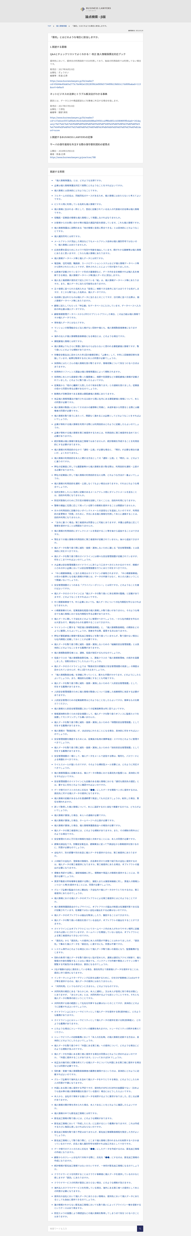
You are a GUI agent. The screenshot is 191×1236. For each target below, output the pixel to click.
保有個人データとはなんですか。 (70, 322)
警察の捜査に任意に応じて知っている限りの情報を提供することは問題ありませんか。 (95, 505)
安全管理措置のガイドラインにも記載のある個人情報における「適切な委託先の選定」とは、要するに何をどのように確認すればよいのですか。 (96, 783)
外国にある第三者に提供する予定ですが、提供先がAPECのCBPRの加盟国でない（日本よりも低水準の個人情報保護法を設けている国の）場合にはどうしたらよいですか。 (96, 1089)
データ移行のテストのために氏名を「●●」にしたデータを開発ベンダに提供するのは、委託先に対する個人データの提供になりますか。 (96, 791)
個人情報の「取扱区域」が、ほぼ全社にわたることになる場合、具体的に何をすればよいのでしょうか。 (96, 732)
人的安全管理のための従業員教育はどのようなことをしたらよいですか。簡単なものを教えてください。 (96, 701)
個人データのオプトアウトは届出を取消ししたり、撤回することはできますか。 (92, 915)
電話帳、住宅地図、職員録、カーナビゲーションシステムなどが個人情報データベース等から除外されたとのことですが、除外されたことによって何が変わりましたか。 (96, 265)
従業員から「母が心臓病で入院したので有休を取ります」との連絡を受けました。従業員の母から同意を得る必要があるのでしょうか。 (96, 387)
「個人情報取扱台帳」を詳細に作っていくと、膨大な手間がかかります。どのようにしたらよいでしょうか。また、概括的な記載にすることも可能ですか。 (97, 676)
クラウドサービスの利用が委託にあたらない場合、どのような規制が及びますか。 (93, 1182)
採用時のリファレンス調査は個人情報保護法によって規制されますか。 (88, 371)
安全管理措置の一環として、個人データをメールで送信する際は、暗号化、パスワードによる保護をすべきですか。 (96, 757)
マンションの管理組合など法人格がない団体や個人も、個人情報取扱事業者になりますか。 (95, 329)
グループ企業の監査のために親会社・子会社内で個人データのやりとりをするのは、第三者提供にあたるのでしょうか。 (96, 891)
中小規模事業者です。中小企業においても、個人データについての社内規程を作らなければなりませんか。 (97, 603)
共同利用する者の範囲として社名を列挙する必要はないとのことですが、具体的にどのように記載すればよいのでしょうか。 (96, 1005)
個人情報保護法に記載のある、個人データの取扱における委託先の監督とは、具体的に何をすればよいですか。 (96, 774)
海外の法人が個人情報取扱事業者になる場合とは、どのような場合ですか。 (90, 336)
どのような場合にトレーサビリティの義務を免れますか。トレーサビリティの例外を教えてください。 (97, 1030)
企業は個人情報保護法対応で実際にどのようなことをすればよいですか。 (89, 185)
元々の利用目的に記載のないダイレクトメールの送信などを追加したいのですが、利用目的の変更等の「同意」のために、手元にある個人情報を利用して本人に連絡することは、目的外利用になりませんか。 (96, 514)
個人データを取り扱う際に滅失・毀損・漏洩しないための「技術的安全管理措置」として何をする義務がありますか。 (96, 749)
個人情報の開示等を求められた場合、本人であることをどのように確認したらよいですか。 (95, 1106)
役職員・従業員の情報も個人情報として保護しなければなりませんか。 (88, 217)
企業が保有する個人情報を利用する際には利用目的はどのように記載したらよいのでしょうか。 (96, 426)
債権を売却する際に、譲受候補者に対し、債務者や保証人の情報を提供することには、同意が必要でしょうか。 (96, 874)
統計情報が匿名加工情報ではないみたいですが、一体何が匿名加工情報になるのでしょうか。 (96, 1167)
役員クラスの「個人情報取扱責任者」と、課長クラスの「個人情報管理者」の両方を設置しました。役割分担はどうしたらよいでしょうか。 (96, 659)
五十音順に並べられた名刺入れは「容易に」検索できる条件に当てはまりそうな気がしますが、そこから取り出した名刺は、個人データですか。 (96, 290)
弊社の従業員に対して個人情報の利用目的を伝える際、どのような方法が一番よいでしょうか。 (96, 476)
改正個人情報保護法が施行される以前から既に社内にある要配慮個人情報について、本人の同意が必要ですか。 (96, 400)
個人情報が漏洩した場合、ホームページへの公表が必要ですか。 (85, 820)
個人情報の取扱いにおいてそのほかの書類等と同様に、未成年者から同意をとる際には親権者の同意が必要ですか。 (96, 409)
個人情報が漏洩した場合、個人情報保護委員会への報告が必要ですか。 (88, 825)
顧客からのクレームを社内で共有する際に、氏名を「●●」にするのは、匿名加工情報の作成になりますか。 (96, 1159)
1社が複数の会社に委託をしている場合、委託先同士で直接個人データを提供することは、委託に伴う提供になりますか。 (97, 971)
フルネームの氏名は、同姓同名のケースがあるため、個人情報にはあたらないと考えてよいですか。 (97, 197)
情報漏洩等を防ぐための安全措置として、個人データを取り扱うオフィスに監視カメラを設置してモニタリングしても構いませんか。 (96, 715)
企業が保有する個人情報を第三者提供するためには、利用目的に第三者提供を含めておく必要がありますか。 (96, 434)
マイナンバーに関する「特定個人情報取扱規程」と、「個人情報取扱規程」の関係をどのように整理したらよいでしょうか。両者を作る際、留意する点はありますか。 (96, 629)
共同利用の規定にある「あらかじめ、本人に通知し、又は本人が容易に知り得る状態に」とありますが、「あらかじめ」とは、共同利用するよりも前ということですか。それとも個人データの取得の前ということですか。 (96, 995)
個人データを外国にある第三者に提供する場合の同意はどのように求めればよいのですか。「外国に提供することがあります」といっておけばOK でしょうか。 (95, 1055)
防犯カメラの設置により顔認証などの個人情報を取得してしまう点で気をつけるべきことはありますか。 (96, 1215)
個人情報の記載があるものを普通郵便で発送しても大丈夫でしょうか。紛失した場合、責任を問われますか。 (96, 800)
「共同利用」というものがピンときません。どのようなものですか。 (87, 986)
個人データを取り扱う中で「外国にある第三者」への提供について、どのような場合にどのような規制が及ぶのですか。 (96, 1047)
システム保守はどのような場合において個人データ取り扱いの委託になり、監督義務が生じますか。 (96, 950)
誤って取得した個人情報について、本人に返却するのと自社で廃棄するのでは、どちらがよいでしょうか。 (97, 808)
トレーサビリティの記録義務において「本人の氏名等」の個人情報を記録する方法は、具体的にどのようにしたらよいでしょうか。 (96, 1038)
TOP (49, 26)
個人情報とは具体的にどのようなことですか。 (76, 190)
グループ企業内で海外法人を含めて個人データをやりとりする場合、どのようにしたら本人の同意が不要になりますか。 (96, 1081)
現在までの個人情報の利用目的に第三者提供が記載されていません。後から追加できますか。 (96, 541)
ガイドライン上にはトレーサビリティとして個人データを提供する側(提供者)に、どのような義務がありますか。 (97, 1013)
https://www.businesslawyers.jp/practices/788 (73, 157)
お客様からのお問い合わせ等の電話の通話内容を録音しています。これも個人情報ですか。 (97, 222)
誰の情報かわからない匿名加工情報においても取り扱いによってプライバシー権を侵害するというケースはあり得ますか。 (97, 1206)
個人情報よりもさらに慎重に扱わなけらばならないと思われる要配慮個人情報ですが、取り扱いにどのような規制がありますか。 (96, 348)
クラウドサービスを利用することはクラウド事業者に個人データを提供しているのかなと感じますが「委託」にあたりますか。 (96, 1175)
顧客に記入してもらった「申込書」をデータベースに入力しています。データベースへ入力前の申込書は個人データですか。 (97, 307)
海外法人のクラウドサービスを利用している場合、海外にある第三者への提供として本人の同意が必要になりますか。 (96, 1189)
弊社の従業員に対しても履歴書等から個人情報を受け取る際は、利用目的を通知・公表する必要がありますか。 (96, 468)
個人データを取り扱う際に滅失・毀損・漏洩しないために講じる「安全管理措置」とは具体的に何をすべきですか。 (96, 549)
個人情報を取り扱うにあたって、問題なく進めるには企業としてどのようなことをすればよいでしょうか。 (97, 417)
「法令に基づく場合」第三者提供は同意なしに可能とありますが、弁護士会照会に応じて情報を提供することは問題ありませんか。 (96, 524)
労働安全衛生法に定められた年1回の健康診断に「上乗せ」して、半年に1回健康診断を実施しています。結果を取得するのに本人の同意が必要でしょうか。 (96, 356)
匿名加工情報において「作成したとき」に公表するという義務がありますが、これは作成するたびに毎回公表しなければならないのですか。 (96, 1125)
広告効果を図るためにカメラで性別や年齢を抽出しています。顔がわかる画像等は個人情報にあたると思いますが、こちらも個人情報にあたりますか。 (97, 251)
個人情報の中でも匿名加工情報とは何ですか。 (76, 1113)
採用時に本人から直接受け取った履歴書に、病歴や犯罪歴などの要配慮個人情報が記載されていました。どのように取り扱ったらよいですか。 (96, 378)
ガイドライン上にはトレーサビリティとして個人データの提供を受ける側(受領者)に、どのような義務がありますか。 (97, 1021)
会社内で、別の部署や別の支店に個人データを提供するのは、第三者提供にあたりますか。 (95, 854)
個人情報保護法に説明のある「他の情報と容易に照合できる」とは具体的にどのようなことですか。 (96, 229)
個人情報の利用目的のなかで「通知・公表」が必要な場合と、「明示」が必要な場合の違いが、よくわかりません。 (96, 451)
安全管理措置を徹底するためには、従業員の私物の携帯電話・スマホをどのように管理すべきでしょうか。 (96, 740)
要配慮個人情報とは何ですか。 (69, 341)
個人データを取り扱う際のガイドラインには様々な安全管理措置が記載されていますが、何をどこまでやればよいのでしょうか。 (96, 558)
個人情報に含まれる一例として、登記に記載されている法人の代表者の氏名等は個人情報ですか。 (96, 210)
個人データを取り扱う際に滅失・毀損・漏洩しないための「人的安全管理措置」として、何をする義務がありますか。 (96, 685)
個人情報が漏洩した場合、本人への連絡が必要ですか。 (80, 815)
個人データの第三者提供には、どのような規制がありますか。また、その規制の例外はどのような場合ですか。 (96, 832)
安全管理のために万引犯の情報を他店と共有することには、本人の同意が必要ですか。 (95, 838)
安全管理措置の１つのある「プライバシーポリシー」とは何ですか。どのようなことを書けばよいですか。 (96, 586)
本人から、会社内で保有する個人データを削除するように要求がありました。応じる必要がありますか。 (96, 1098)
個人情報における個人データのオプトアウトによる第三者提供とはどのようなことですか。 (95, 900)
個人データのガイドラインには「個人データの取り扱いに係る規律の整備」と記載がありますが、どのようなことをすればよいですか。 (96, 595)
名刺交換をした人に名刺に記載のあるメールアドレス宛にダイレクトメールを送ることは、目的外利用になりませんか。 (95, 493)
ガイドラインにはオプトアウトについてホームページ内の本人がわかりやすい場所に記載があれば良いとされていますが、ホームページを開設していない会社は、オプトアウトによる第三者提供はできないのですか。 (96, 932)
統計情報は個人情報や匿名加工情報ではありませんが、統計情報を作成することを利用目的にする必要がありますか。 (96, 442)
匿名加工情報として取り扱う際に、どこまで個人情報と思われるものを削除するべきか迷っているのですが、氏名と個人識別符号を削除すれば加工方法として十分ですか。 (96, 1142)
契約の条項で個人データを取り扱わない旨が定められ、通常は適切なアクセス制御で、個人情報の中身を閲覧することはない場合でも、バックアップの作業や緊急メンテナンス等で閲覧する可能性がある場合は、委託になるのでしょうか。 (97, 961)
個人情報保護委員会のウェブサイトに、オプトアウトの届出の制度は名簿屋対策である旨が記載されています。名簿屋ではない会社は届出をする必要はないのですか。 (96, 908)
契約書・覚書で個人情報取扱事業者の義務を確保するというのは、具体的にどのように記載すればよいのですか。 (96, 1072)
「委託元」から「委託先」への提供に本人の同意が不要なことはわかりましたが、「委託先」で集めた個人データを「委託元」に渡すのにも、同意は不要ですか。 (96, 942)
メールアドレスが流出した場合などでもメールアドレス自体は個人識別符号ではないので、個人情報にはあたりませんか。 (95, 243)
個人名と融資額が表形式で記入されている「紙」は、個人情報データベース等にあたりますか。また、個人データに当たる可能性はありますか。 (96, 282)
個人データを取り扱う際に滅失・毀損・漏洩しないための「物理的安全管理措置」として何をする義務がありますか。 (96, 724)
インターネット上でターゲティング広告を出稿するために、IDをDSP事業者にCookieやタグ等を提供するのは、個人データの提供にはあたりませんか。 (97, 979)
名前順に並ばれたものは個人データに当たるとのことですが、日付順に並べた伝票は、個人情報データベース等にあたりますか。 (96, 299)
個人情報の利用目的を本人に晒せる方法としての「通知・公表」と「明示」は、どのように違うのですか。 (96, 459)
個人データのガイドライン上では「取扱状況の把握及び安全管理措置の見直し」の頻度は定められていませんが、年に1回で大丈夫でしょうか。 (96, 668)
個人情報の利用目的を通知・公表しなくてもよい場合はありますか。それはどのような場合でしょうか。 (96, 485)
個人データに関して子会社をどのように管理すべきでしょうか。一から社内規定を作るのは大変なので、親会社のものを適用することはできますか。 (96, 620)
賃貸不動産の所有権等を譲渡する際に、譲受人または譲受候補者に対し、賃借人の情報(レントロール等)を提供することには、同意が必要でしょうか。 (97, 883)
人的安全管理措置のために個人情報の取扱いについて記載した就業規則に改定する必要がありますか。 (96, 693)
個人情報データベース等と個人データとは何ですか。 (79, 258)
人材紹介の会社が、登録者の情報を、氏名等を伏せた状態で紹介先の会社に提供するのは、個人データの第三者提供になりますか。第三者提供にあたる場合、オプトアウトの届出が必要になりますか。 (96, 864)
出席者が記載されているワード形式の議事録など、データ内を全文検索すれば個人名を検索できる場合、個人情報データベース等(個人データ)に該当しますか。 (96, 273)
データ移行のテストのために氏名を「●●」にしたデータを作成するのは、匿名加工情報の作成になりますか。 (96, 1150)
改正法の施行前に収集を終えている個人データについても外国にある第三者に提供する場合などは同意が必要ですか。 (97, 1064)
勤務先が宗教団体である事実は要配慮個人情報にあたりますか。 (85, 393)
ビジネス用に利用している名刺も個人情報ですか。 (78, 204)
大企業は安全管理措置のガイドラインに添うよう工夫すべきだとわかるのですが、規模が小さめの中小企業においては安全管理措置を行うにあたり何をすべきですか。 (96, 566)
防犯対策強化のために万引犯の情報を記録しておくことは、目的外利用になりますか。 (95, 500)
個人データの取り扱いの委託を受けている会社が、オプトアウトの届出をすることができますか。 (96, 922)
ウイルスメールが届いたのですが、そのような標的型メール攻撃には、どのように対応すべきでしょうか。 (96, 766)
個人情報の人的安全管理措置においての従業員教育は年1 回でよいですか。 (90, 708)
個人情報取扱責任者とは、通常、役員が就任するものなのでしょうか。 (88, 652)
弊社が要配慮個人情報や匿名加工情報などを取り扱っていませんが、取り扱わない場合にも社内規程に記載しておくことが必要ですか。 (96, 637)
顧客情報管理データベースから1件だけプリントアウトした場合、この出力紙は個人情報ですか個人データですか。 (97, 315)
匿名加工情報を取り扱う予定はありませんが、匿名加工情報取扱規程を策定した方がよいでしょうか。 (96, 1133)
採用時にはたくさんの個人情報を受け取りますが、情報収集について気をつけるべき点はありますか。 (96, 365)
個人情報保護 (61, 26)
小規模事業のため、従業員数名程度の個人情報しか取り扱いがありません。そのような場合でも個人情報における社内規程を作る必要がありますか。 (96, 612)
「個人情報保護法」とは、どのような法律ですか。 (78, 180)
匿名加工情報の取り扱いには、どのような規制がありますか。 (84, 1118)
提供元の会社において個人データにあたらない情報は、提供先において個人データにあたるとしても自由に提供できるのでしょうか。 (96, 1198)
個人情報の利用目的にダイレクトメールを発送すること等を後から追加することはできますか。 (96, 532)
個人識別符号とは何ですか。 (68, 236)
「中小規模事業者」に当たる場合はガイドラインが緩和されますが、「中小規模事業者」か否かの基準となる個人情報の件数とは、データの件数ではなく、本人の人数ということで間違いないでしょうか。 (96, 576)
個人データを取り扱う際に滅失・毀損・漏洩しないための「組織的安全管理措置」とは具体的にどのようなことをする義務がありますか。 (96, 646)
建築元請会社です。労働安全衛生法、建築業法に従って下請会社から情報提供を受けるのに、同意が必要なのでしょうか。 (96, 845)
